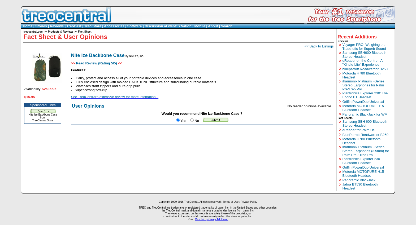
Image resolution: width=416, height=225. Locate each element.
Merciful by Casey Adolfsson (211, 219)
